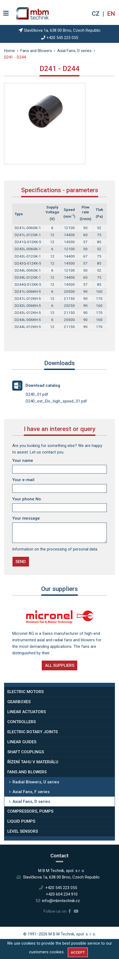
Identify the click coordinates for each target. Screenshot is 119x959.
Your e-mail (23, 479)
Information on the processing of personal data (54, 549)
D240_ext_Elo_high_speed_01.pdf (56, 401)
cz (96, 13)
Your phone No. (27, 499)
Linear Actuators (26, 711)
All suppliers (59, 665)
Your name (22, 460)
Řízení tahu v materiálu (32, 762)
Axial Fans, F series (31, 791)
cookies (57, 952)
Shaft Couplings (25, 751)
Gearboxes (19, 701)
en (111, 13)
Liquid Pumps (21, 821)
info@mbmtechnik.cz (61, 900)
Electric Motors (25, 691)
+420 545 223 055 (62, 37)
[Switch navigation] (6, 13)
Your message (26, 518)
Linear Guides (21, 741)
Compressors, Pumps (30, 811)
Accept (78, 952)
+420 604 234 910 (62, 894)
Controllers (21, 721)
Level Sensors (22, 831)
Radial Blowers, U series (35, 782)
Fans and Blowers (27, 772)
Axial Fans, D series (31, 801)
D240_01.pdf (37, 394)
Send (20, 561)
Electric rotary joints (32, 731)
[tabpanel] (44, 114)
